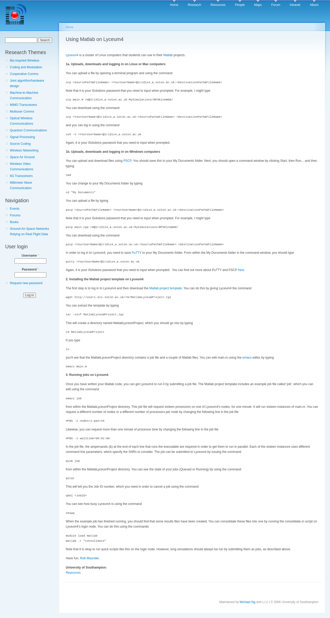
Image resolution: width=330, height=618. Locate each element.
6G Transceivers (21, 176)
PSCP (127, 161)
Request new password (26, 283)
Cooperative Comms (24, 74)
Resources (218, 5)
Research (194, 5)
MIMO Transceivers (23, 105)
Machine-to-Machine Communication (24, 95)
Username (30, 255)
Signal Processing (22, 137)
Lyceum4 (72, 55)
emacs (247, 357)
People (240, 5)
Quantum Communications (28, 130)
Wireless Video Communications (21, 166)
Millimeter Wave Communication (21, 185)
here (241, 270)
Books (14, 222)
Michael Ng (247, 602)
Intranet (295, 5)
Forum (275, 5)
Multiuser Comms (22, 111)
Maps (258, 5)
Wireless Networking (24, 150)
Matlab (168, 55)
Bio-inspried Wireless (24, 60)
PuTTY (137, 253)
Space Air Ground (22, 157)
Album (314, 5)
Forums (15, 215)
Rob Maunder (89, 558)
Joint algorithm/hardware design (27, 83)
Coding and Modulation (26, 67)
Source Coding (20, 144)
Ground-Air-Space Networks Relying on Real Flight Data (29, 231)
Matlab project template (165, 288)
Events (14, 208)
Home (174, 5)
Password (30, 269)
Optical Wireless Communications (21, 120)
